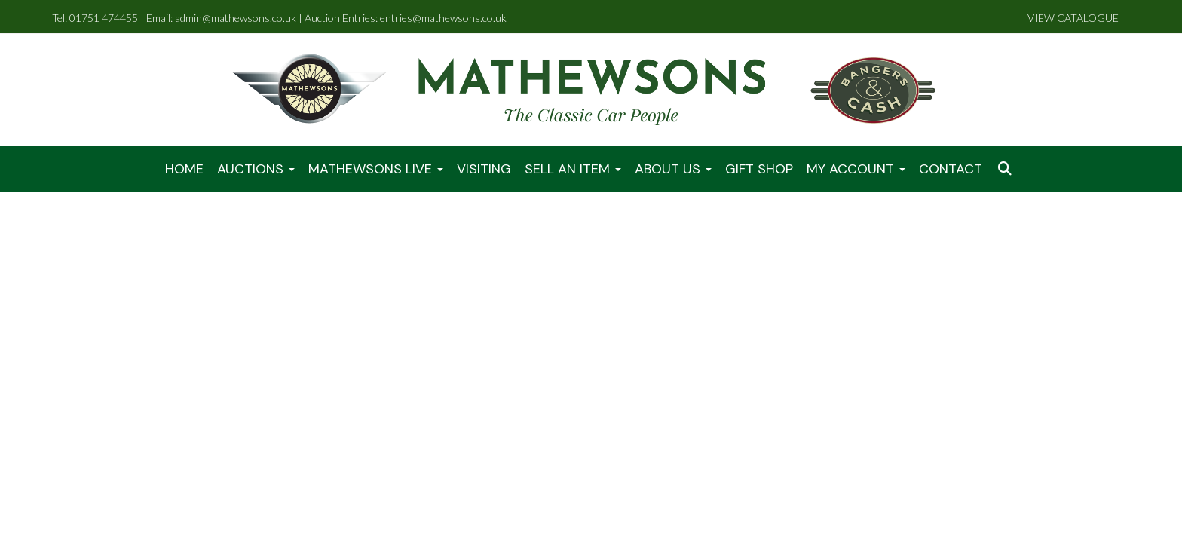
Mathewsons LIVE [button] (375, 169)
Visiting (484, 169)
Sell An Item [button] (573, 169)
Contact (950, 169)
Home (184, 169)
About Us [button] (673, 169)
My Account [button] (856, 169)
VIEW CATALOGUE (1073, 17)
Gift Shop (759, 169)
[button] (1006, 169)
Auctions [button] (256, 169)
